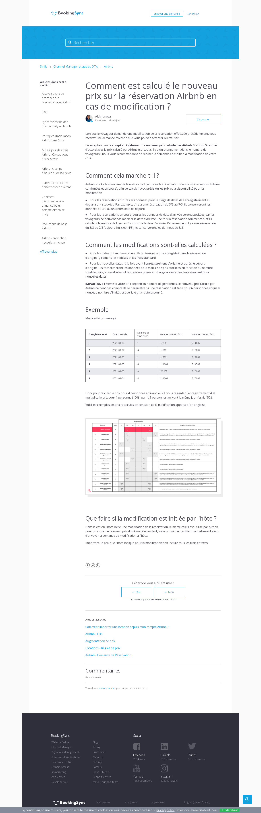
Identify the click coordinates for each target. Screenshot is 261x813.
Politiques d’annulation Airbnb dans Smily (56, 138)
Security (97, 762)
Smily (43, 66)
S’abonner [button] (203, 119)
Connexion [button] (193, 14)
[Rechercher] (130, 43)
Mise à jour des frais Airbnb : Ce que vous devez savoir (55, 154)
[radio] (136, 592)
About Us (98, 757)
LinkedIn (98, 567)
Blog (95, 742)
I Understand (229, 810)
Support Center (102, 777)
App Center (58, 777)
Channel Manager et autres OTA (75, 66)
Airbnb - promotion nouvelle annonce (54, 240)
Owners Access (60, 767)
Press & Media (101, 772)
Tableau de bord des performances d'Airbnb (56, 185)
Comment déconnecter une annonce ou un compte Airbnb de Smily (53, 205)
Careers (97, 767)
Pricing (96, 747)
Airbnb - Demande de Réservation (108, 655)
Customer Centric (61, 762)
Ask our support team (105, 782)
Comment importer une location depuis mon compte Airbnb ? (127, 627)
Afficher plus (48, 251)
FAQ (44, 112)
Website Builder (60, 742)
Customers (99, 752)
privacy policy (165, 810)
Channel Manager (61, 747)
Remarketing (58, 772)
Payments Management (65, 752)
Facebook (87, 567)
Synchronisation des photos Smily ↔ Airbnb (56, 124)
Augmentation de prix (100, 641)
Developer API (59, 782)
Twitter (93, 567)
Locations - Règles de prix (102, 648)
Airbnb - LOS (94, 634)
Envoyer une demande (167, 13)
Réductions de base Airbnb (54, 226)
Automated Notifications (65, 757)
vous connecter (107, 688)
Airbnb (108, 66)
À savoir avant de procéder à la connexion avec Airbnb (56, 98)
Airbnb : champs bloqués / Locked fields (56, 171)
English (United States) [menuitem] (197, 802)
